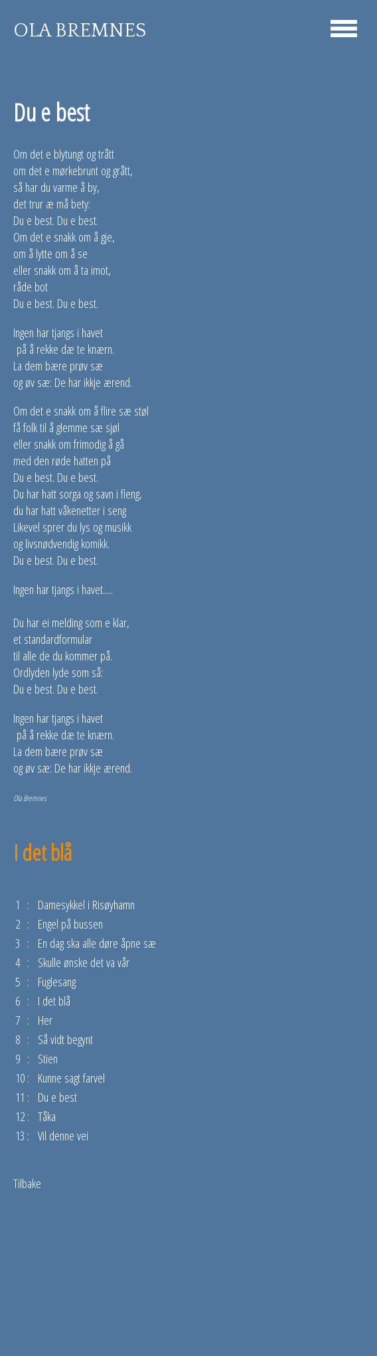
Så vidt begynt (65, 1039)
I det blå (54, 1000)
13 (20, 1135)
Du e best (57, 1097)
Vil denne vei (63, 1135)
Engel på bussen (70, 923)
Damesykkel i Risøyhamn (86, 904)
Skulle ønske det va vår (83, 962)
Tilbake (27, 1183)
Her (45, 1020)
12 (20, 1116)
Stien (48, 1058)
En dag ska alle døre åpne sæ (97, 943)
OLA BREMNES (79, 31)
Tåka (47, 1116)
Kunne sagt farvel (71, 1077)
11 (20, 1097)
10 (20, 1077)
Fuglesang (57, 981)
